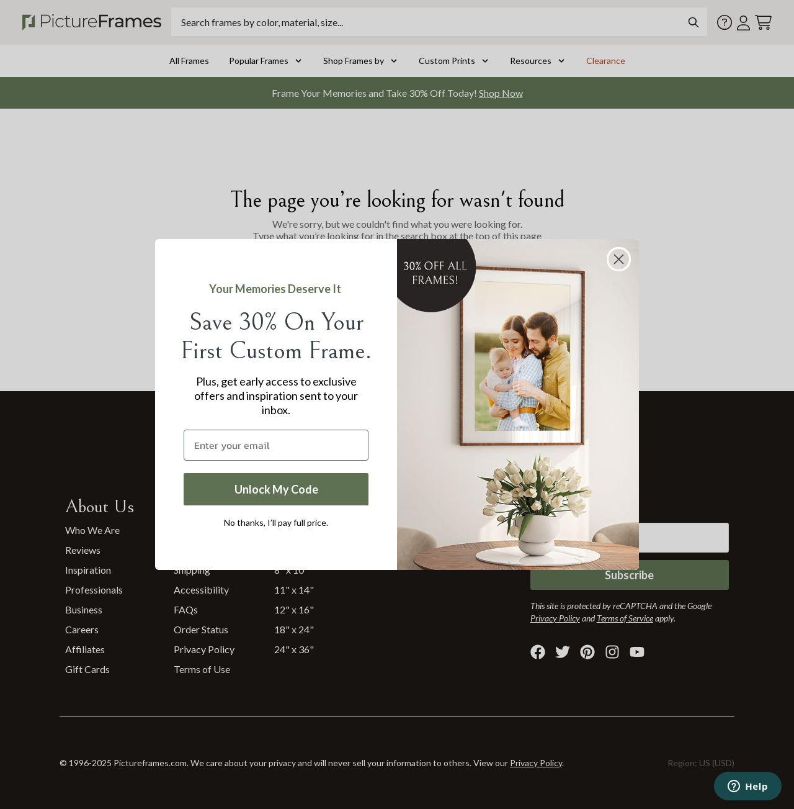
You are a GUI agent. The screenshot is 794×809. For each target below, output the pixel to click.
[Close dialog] (619, 259)
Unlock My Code (276, 489)
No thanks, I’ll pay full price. (276, 522)
